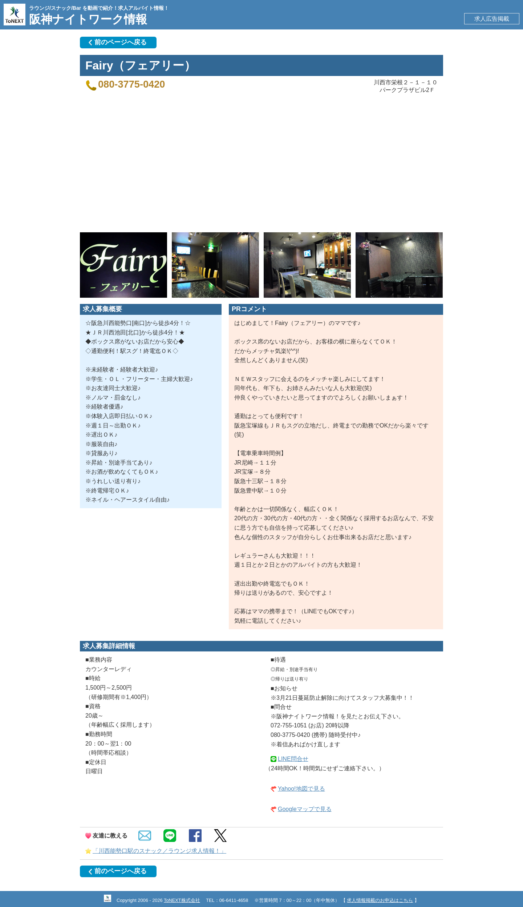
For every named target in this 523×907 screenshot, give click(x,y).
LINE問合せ (293, 759)
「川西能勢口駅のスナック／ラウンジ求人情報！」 (159, 851)
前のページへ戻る (120, 42)
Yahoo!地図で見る (301, 789)
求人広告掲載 (491, 19)
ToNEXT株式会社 (182, 900)
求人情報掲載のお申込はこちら (380, 900)
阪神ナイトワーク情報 (88, 19)
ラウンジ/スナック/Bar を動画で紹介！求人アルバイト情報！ (99, 8)
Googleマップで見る (305, 809)
